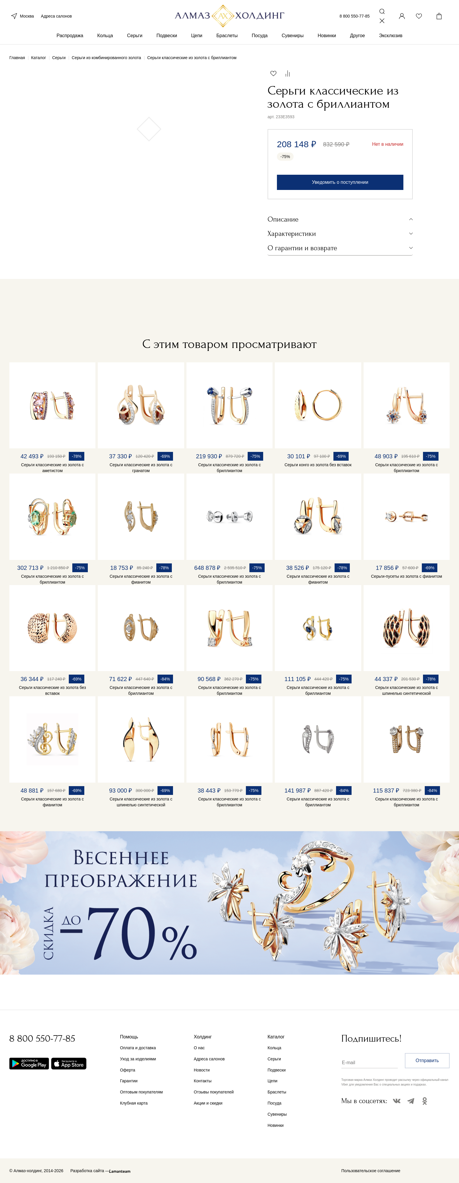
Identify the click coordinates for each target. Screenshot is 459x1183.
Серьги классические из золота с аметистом (52, 467)
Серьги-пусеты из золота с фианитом (406, 576)
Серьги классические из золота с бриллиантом (229, 467)
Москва (21, 17)
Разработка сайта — (89, 1170)
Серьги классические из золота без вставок (52, 690)
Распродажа (69, 37)
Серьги (134, 37)
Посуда (260, 37)
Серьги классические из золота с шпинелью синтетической (406, 690)
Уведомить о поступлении (340, 182)
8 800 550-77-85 (355, 17)
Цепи (196, 37)
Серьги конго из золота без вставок (318, 464)
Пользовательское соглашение (370, 1170)
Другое (357, 37)
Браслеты (227, 37)
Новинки (327, 37)
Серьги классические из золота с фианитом (141, 579)
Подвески (166, 37)
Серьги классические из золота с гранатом (141, 467)
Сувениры (293, 37)
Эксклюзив (391, 37)
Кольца (105, 37)
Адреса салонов (56, 17)
